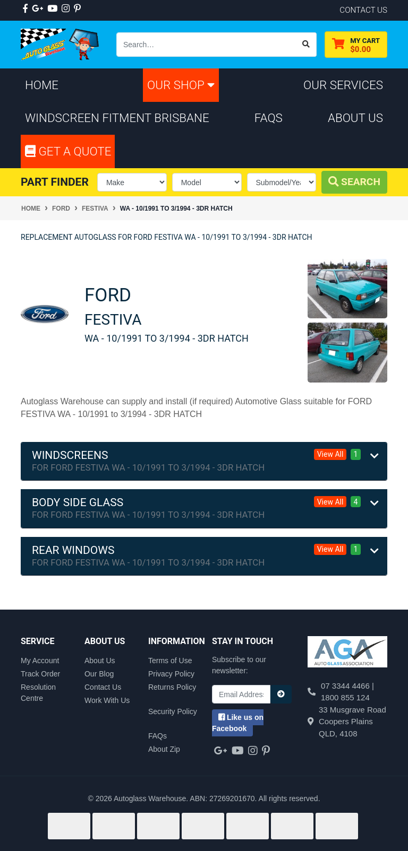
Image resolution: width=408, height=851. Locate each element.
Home (41, 85)
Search (354, 182)
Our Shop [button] (181, 85)
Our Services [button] (343, 85)
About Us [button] (355, 118)
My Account (40, 660)
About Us (99, 660)
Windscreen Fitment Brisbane (117, 118)
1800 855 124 (345, 697)
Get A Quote (68, 151)
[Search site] (306, 44)
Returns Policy (172, 687)
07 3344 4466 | (347, 685)
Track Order (40, 674)
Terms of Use (170, 660)
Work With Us (107, 700)
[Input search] (206, 44)
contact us (363, 10)
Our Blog (99, 674)
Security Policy (172, 711)
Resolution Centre (38, 692)
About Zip (164, 749)
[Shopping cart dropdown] (356, 45)
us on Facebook (238, 723)
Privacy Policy (171, 674)
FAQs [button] (268, 118)
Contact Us (102, 687)
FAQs (157, 736)
